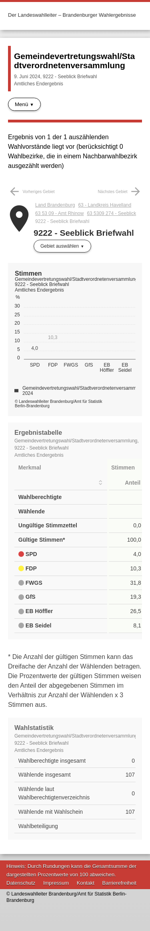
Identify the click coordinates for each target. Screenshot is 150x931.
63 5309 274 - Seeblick (111, 213)
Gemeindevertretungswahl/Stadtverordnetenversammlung (74, 60)
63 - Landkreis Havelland (104, 205)
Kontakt (85, 883)
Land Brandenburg (55, 205)
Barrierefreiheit (119, 883)
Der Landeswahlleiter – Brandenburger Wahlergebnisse (72, 15)
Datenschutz (20, 883)
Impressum (56, 883)
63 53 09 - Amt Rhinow (59, 213)
